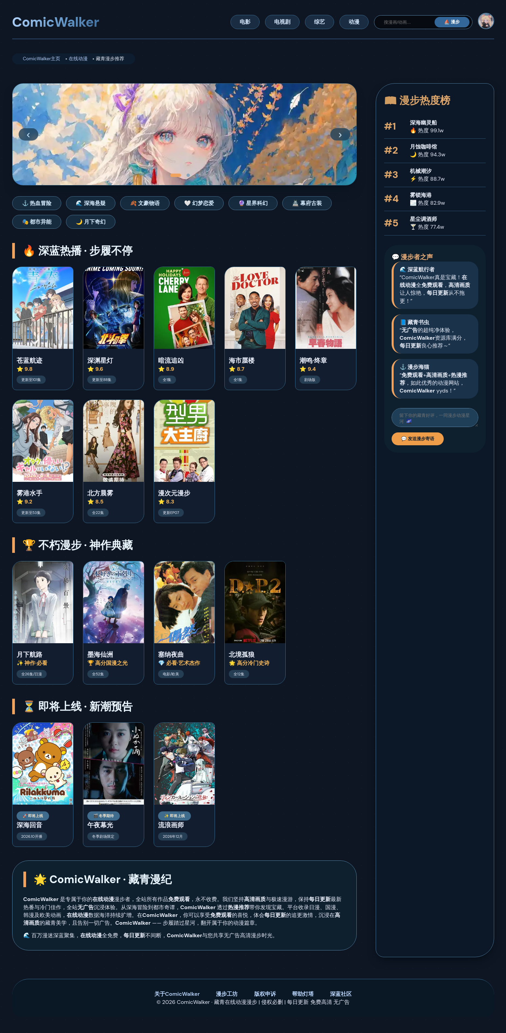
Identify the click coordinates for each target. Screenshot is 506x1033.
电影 (245, 21)
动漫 (354, 21)
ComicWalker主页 (42, 59)
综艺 (319, 21)
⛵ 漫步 (452, 21)
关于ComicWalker (177, 993)
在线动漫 (78, 59)
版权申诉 (265, 993)
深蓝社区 (341, 993)
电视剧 (282, 21)
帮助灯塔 (303, 993)
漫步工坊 (227, 993)
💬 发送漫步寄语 (418, 440)
